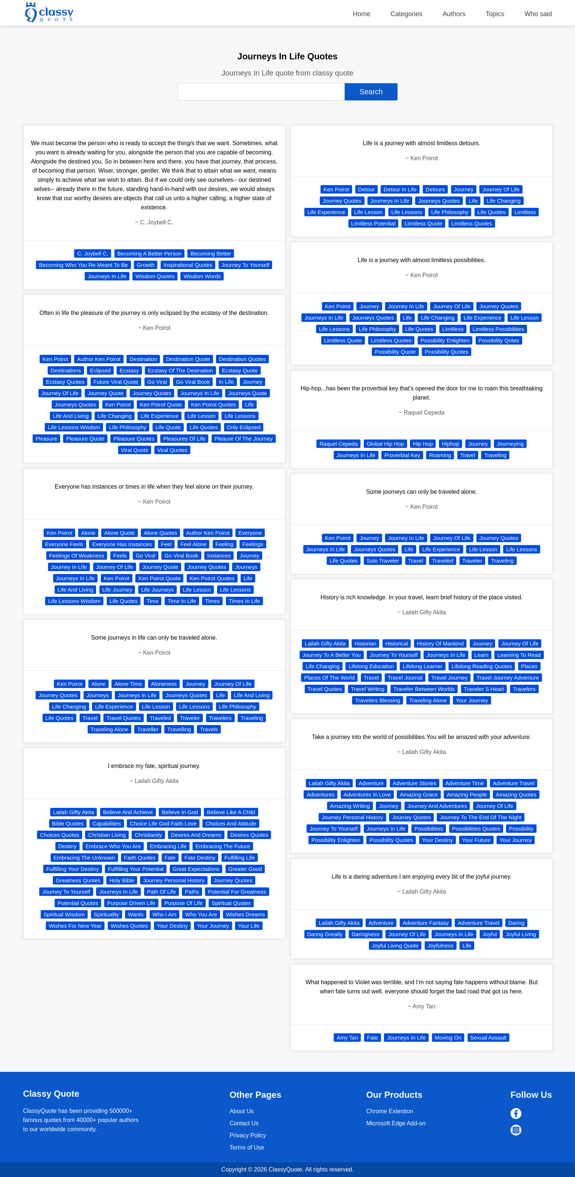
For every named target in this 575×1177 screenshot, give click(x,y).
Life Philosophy (127, 427)
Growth (145, 265)
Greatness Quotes (78, 880)
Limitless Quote (423, 223)
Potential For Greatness (237, 892)
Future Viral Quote (116, 382)
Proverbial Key (402, 455)
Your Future (476, 840)
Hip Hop (423, 444)
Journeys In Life (107, 276)
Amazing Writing (350, 806)
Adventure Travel (513, 783)
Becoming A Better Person (149, 253)
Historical (396, 643)
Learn (481, 655)
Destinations (66, 370)
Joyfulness (441, 945)
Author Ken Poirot (98, 359)
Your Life (249, 926)
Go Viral (157, 382)
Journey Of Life (60, 393)
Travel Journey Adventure (507, 677)
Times (212, 601)
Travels (209, 729)
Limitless (525, 212)
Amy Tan (347, 1037)
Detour (366, 189)
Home (361, 14)
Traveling (252, 718)
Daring (516, 923)
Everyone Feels (64, 544)
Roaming (440, 455)
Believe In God (180, 812)
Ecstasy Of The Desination (180, 370)
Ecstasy (129, 370)
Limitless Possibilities (498, 329)
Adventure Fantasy (426, 923)
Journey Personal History (174, 880)
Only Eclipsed (244, 427)
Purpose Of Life (183, 903)
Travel (90, 718)
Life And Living (71, 416)
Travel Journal (405, 677)
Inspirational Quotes (188, 265)
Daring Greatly (325, 934)
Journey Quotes (152, 393)
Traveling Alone (109, 729)
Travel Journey (449, 677)
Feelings (252, 544)
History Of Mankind (440, 643)
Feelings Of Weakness (77, 555)
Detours (435, 189)
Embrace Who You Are (113, 846)
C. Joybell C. (92, 253)
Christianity (148, 835)
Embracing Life (168, 846)
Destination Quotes (242, 359)
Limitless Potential (373, 223)
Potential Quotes (78, 903)
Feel (166, 544)
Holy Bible (121, 880)
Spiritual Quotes (231, 903)
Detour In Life (400, 189)
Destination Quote (188, 359)
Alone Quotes (160, 533)
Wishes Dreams (245, 914)
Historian (365, 643)
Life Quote (168, 427)
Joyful (490, 934)
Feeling (225, 544)
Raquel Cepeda (338, 444)
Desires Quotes (249, 835)
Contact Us (244, 1123)
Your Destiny (172, 926)
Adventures (320, 794)
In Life (226, 382)
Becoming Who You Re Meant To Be (83, 265)
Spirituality (106, 914)
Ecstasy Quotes (65, 382)
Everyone (249, 533)
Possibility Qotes (499, 340)
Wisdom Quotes (155, 276)
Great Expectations (196, 869)
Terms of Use (247, 1147)
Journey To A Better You (332, 655)
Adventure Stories (414, 783)
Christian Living (107, 835)
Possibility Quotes (446, 352)
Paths (192, 892)
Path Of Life (161, 892)
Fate (170, 857)
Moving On (448, 1037)
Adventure (371, 783)
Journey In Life (69, 567)
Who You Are (201, 914)
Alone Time (128, 684)
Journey (252, 382)
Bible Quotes (68, 823)
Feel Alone (193, 544)
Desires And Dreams (196, 835)
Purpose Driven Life (131, 903)
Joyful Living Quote (395, 945)
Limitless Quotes (471, 223)
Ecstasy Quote (240, 370)
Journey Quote (106, 393)
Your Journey (213, 926)
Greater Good (245, 869)
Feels (120, 555)
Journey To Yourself (245, 265)
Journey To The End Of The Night (480, 817)
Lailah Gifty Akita (73, 812)
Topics (495, 14)
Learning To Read (519, 655)
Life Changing (115, 416)
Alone (88, 533)
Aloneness (164, 684)
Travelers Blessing (377, 700)
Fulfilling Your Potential (136, 869)
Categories (406, 14)
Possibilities (428, 828)
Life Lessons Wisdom (74, 427)
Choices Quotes (59, 835)
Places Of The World (329, 677)
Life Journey (117, 589)
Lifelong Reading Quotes (481, 666)
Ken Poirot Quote (161, 404)
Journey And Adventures (437, 806)
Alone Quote (119, 533)
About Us (242, 1111)
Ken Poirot (55, 359)
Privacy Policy (248, 1135)
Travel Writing (368, 689)
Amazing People (467, 794)
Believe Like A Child (231, 812)
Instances (219, 555)
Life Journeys (157, 589)
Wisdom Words (201, 276)
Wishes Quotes (129, 926)
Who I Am (164, 914)
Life (249, 404)
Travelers (220, 718)
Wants (135, 914)
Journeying (510, 444)
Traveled (160, 718)
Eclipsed (100, 370)
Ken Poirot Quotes (213, 404)
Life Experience (159, 416)
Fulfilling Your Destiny (72, 869)
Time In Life (182, 601)
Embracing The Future (222, 846)
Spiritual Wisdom (64, 914)
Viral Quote (135, 450)
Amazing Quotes (516, 794)
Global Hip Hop (385, 444)
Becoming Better (210, 253)
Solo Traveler (383, 561)
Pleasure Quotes (133, 438)
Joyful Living (521, 934)
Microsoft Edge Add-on (396, 1123)
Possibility (521, 828)
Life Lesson (201, 416)
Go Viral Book (193, 382)
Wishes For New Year (75, 926)
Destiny (67, 846)
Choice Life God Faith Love (163, 823)
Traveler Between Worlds (424, 689)
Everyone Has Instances (122, 544)
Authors (454, 14)
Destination (143, 359)
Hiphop (450, 444)
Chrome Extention (389, 1111)
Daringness (366, 934)
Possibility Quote (395, 352)
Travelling (179, 729)
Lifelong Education (370, 666)
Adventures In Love (367, 794)
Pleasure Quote (85, 438)
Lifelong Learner (422, 666)
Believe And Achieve (128, 812)
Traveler (190, 718)
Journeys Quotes (75, 404)
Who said (538, 14)
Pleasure (46, 438)
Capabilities (106, 823)
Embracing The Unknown (84, 857)
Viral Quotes (172, 450)
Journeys (246, 567)
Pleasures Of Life (184, 438)
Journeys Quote (247, 393)
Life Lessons (239, 416)
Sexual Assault (488, 1037)
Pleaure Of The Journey (244, 438)
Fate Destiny (199, 857)
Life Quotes (204, 427)
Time (153, 601)
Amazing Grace (418, 794)
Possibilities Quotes (476, 828)
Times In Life (244, 601)
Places (529, 666)
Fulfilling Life (239, 857)
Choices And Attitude (230, 823)
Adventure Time (465, 783)
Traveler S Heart (484, 689)
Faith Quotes (139, 857)
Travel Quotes (123, 718)
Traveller (147, 729)
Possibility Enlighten (445, 340)
